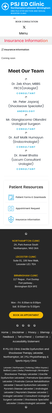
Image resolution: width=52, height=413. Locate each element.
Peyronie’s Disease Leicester (31, 392)
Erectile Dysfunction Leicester (24, 376)
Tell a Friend (24, 337)
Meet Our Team (26, 71)
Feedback (8, 337)
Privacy (32, 332)
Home (4, 332)
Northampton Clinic (26, 240)
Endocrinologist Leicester (32, 403)
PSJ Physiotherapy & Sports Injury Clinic (32, 359)
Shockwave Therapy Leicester (21, 374)
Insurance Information (28, 219)
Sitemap (45, 332)
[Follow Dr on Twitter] (24, 28)
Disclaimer (18, 332)
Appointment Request (28, 208)
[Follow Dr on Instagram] (27, 26)
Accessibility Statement (26, 342)
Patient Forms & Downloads (31, 197)
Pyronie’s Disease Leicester (18, 389)
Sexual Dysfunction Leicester (31, 385)
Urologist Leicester (13, 396)
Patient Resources (26, 187)
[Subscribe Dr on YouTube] (30, 26)
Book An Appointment (26, 315)
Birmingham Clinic (26, 275)
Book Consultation (27, 21)
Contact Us (41, 337)
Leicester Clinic (26, 256)
